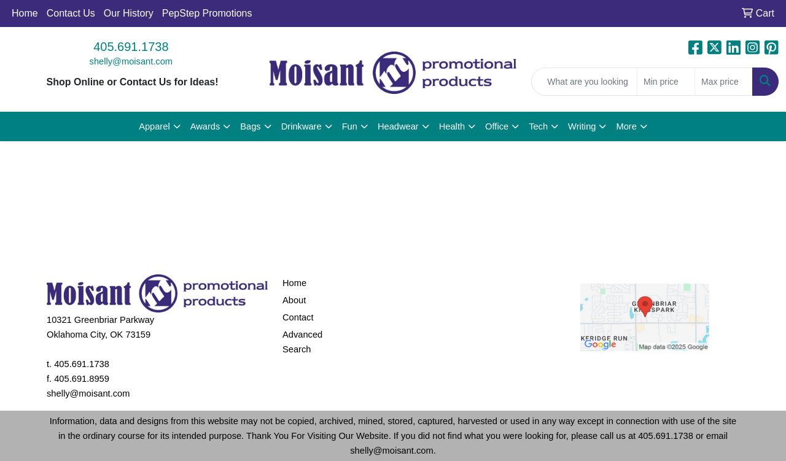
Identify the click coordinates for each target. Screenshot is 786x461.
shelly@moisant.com (131, 61)
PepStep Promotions (207, 13)
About (294, 300)
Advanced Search (302, 342)
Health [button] (452, 126)
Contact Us (71, 13)
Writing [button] (582, 126)
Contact (298, 317)
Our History (129, 13)
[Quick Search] (584, 82)
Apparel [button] (154, 126)
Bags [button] (250, 126)
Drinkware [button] (301, 126)
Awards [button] (205, 126)
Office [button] (496, 126)
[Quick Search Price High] (724, 82)
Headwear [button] (398, 126)
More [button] (626, 126)
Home (25, 13)
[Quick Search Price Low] (666, 82)
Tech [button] (538, 126)
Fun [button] (349, 126)
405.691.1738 (130, 46)
